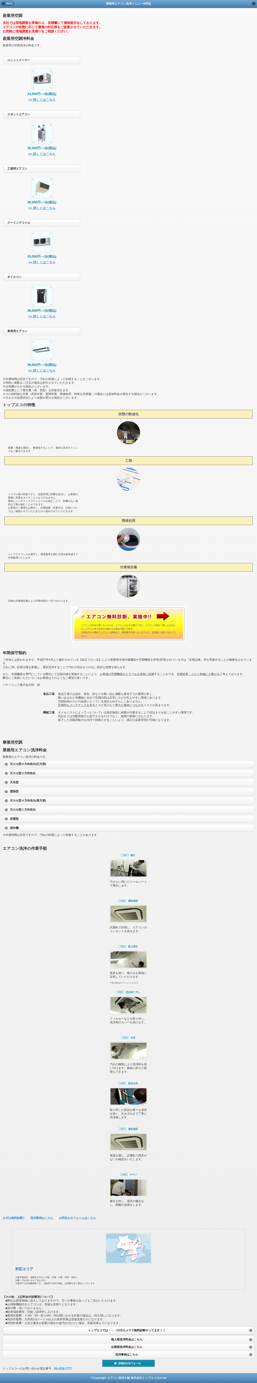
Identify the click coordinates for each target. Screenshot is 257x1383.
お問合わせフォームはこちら (77, 1217)
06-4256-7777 (63, 1368)
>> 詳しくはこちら (41, 100)
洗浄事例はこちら (41, 1217)
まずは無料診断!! (14, 1217)
